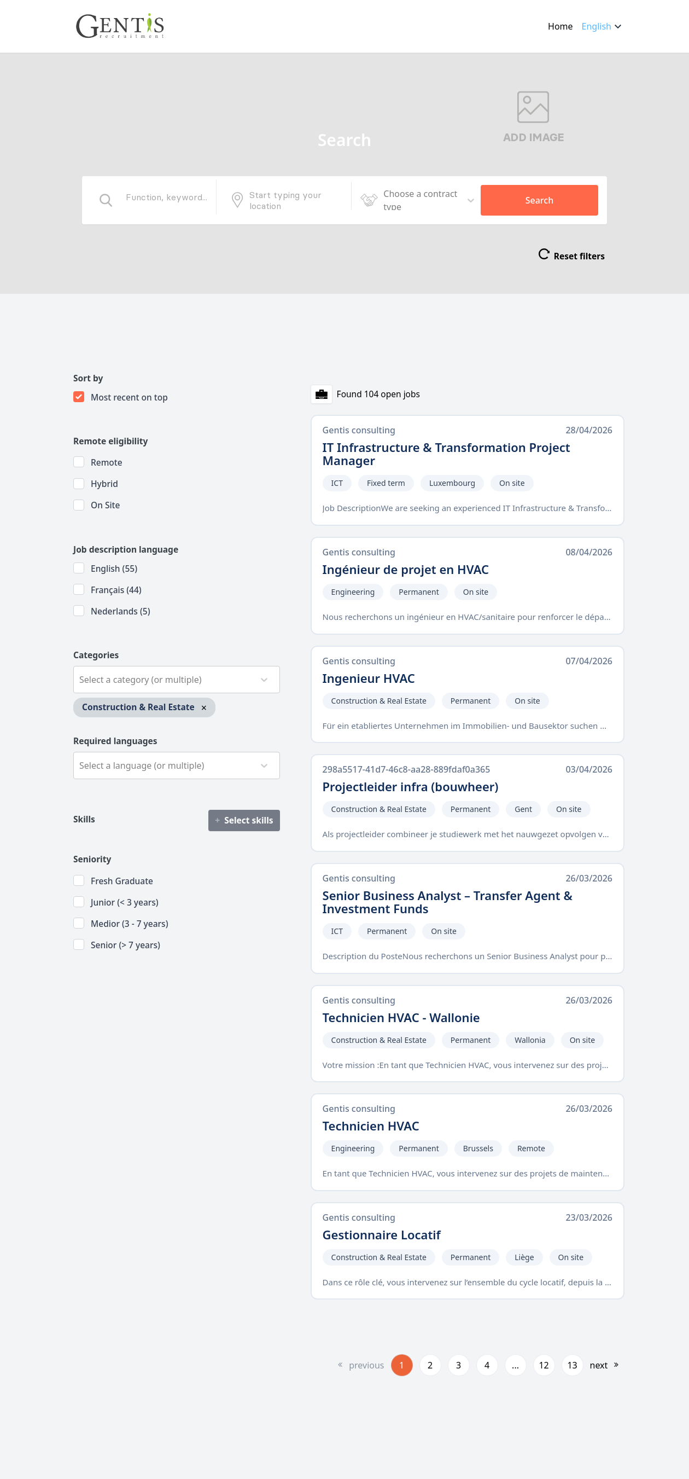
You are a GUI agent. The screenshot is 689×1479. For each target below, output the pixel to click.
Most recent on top (129, 397)
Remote (106, 462)
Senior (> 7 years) (125, 945)
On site (105, 505)
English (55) (114, 568)
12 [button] (543, 1365)
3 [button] (458, 1365)
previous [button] (366, 1365)
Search (539, 200)
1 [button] (401, 1365)
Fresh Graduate (122, 881)
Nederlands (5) (120, 611)
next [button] (599, 1365)
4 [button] (486, 1365)
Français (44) (116, 590)
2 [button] (430, 1365)
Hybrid (104, 484)
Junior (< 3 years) (125, 902)
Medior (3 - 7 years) (129, 924)
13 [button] (572, 1365)
